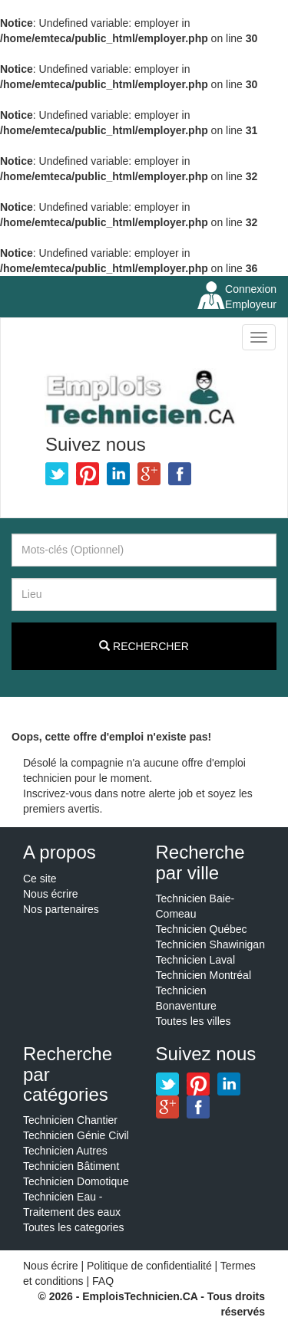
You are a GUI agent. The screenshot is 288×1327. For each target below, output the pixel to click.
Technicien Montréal (204, 975)
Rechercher (144, 646)
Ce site (40, 878)
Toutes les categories (73, 1227)
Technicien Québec (201, 929)
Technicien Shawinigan (210, 944)
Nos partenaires (61, 909)
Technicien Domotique (76, 1181)
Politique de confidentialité (149, 1266)
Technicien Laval (196, 960)
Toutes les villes (193, 1021)
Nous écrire (50, 894)
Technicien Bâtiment (71, 1166)
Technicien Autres (65, 1151)
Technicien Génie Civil (76, 1135)
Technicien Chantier (70, 1120)
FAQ (103, 1281)
